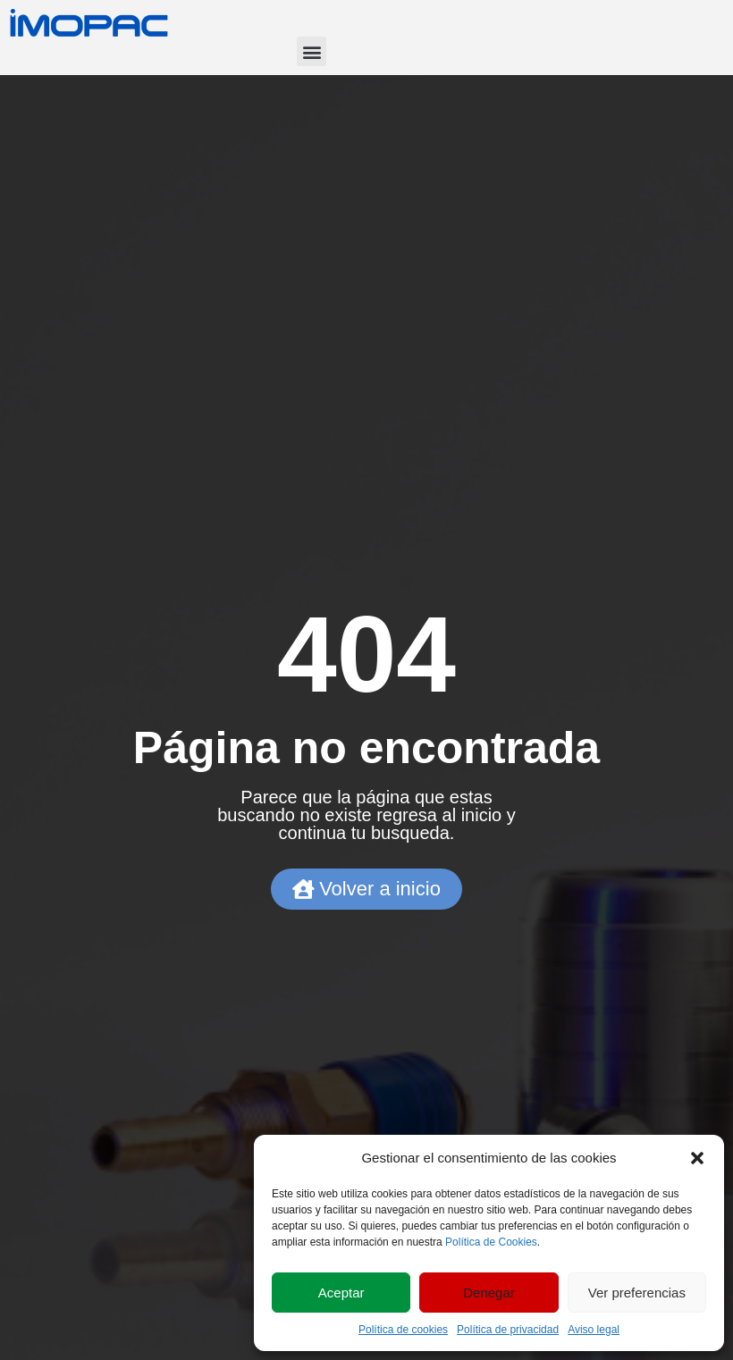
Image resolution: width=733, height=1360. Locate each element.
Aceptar (341, 1292)
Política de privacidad (508, 1329)
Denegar (489, 1292)
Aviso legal (593, 1329)
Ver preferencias (637, 1292)
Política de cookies (403, 1329)
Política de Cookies (491, 1242)
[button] (697, 1158)
